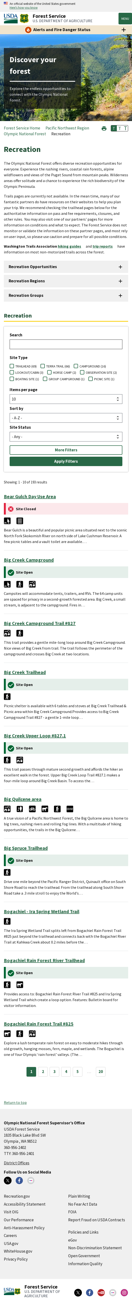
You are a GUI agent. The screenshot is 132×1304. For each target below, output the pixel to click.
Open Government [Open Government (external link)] (84, 1255)
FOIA (72, 1212)
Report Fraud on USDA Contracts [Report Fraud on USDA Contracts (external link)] (96, 1219)
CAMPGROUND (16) (92, 366)
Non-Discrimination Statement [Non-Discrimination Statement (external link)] (95, 1247)
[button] (104, 127)
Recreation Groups (26, 295)
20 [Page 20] (101, 1071)
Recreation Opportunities (33, 266)
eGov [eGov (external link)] (72, 1240)
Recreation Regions (27, 281)
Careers (10, 1235)
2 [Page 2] (43, 1071)
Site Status (20, 427)
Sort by (16, 408)
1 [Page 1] (31, 1071)
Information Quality (85, 1263)
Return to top (15, 1102)
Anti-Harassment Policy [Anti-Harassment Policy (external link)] (24, 1227)
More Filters (66, 450)
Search (16, 335)
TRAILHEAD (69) (26, 366)
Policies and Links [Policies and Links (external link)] (83, 1232)
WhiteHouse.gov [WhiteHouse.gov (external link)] (18, 1251)
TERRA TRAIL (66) (58, 366)
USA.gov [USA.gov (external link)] (11, 1243)
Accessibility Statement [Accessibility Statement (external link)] (25, 1204)
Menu (125, 18)
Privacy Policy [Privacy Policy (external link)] (16, 1259)
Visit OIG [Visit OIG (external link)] (11, 1212)
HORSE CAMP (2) (64, 372)
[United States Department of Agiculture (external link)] (12, 18)
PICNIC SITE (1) (104, 379)
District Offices (16, 1163)
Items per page (23, 389)
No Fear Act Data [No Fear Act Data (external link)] (82, 1204)
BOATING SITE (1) (27, 379)
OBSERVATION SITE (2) (101, 372)
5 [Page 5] (78, 1071)
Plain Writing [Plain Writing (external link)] (79, 1196)
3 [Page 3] (54, 1071)
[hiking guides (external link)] (71, 246)
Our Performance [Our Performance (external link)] (19, 1219)
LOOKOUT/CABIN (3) (29, 372)
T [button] (114, 128)
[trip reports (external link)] (104, 246)
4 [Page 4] (66, 1071)
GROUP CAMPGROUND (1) (67, 379)
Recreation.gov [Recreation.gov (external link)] (17, 1196)
